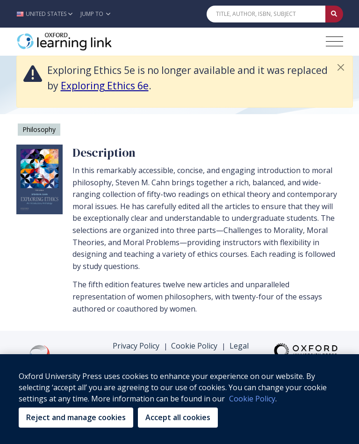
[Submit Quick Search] (334, 14)
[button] (47, 13)
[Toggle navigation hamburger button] (334, 41)
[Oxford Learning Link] (86, 41)
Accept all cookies (177, 417)
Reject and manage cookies (76, 417)
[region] (179, 399)
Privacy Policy (136, 346)
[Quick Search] (266, 14)
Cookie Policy (194, 346)
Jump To (95, 14)
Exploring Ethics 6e (105, 85)
